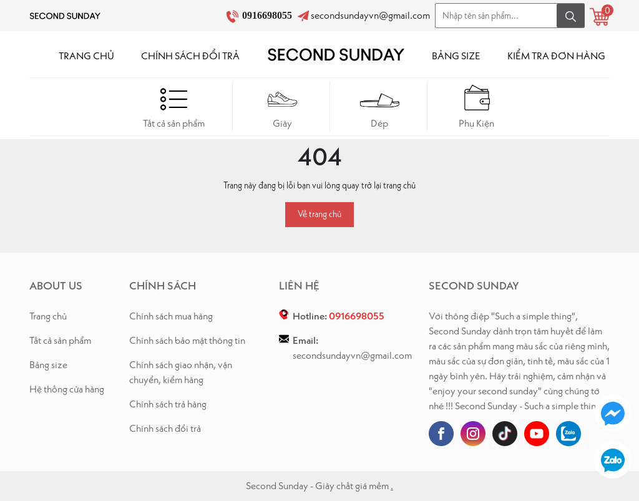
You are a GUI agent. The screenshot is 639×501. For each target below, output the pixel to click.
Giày (282, 106)
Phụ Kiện (477, 106)
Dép (379, 106)
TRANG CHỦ (86, 56)
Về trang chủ (319, 214)
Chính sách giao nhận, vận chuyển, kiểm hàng (180, 372)
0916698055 (268, 15)
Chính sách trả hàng (168, 404)
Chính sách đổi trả (165, 428)
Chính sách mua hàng (171, 316)
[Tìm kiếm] (571, 15)
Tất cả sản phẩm (174, 106)
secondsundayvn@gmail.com (370, 15)
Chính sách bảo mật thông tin (187, 340)
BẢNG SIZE (456, 56)
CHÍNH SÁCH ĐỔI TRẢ (190, 56)
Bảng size (48, 365)
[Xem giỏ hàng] (600, 17)
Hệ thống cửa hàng (66, 389)
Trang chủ (48, 316)
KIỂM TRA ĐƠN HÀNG (556, 56)
